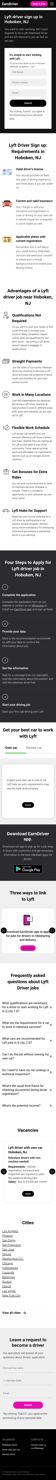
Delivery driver (8, 1454)
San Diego (9, 1240)
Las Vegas (9, 1291)
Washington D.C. (13, 1258)
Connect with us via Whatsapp (38, 1446)
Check (28, 805)
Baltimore (8, 1277)
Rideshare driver (9, 1445)
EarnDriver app (23, 609)
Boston (6, 1282)
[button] (52, 930)
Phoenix (7, 1235)
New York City (11, 1295)
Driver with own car (11, 1450)
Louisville (8, 1272)
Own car (11, 748)
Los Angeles (10, 1231)
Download (28, 948)
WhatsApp (38, 605)
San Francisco (11, 1245)
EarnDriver (10, 3)
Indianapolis (10, 1268)
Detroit (6, 1286)
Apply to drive (39, 4)
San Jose (8, 1249)
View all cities (11, 1313)
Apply (28, 1194)
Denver (6, 1254)
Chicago (7, 1263)
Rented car (34, 748)
